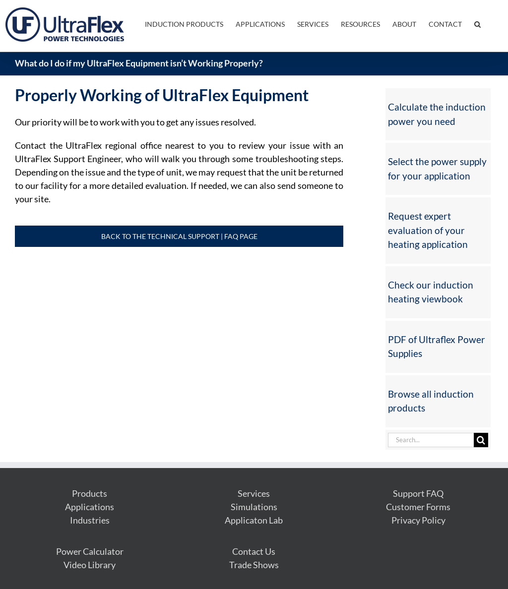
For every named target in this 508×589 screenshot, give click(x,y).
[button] (477, 23)
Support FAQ (418, 493)
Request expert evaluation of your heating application (428, 230)
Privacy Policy (418, 520)
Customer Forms (418, 506)
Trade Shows (254, 564)
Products (89, 493)
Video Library (90, 564)
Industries (90, 520)
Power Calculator (90, 551)
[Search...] (431, 440)
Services (254, 493)
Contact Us (253, 551)
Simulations (254, 506)
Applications (89, 506)
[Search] (481, 440)
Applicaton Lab (254, 520)
